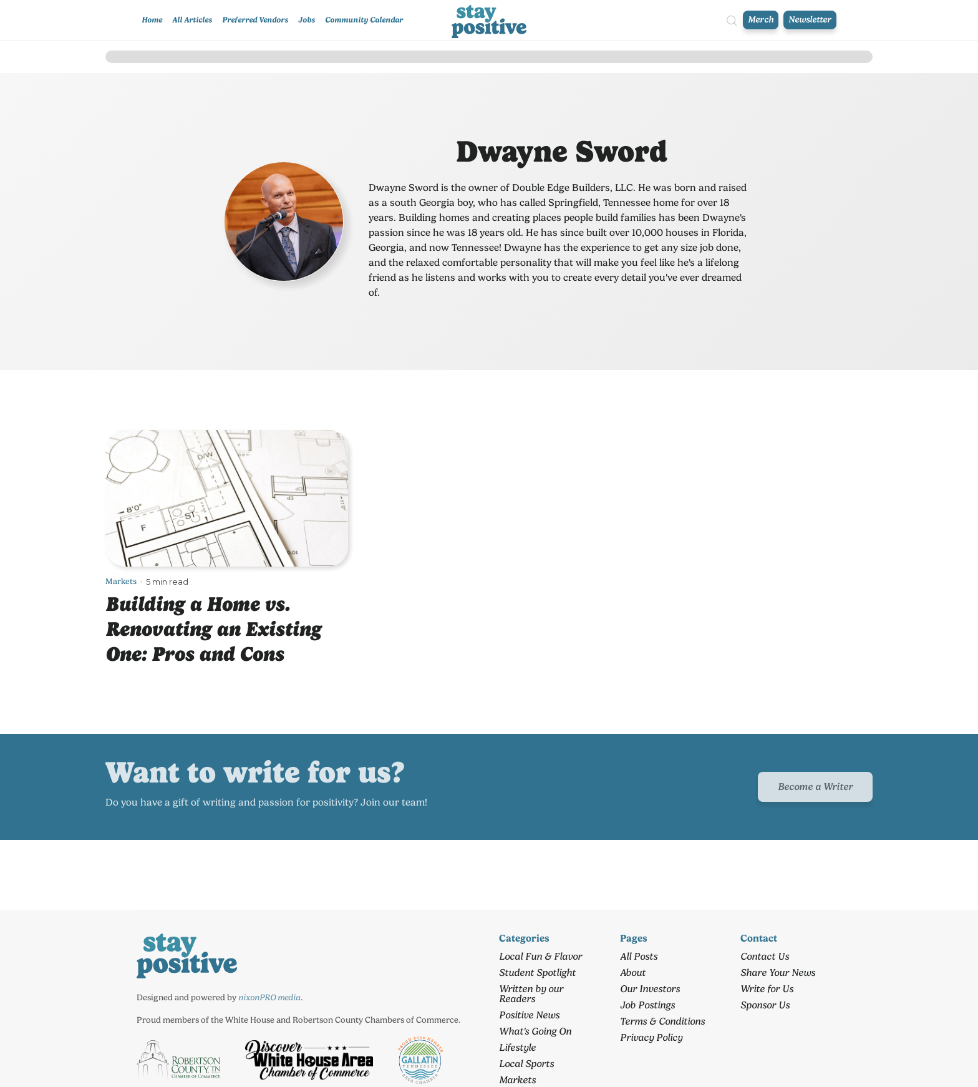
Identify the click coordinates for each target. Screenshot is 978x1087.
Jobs (306, 19)
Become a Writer (815, 786)
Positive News (529, 1015)
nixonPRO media (269, 997)
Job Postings (647, 1005)
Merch (760, 19)
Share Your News (777, 972)
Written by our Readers (531, 994)
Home (152, 19)
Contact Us (764, 956)
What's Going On (535, 1031)
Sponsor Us (765, 1005)
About (633, 972)
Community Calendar (364, 19)
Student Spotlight (537, 972)
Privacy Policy (651, 1037)
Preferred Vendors (255, 19)
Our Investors (650, 989)
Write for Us (766, 989)
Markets (121, 581)
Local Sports (526, 1064)
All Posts (638, 956)
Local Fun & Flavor (540, 956)
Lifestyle (517, 1047)
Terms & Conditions (662, 1021)
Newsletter (809, 19)
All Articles (192, 19)
